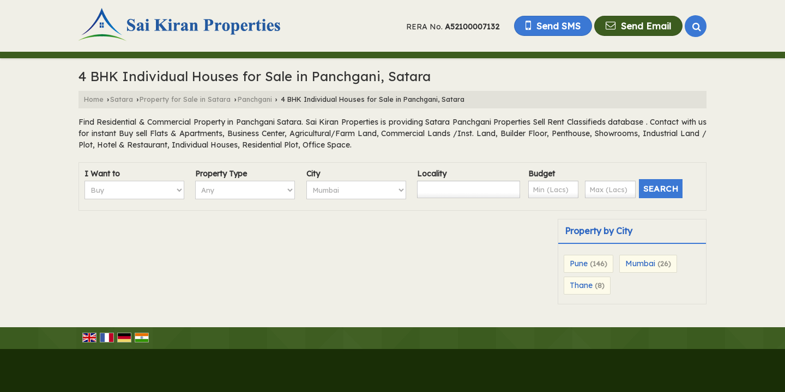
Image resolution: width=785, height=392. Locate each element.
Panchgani (255, 99)
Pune (579, 263)
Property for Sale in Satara (185, 99)
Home (94, 99)
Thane (581, 285)
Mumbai (640, 263)
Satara (121, 99)
